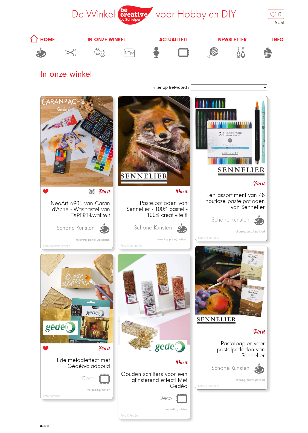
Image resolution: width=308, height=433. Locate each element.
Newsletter (232, 40)
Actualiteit (173, 40)
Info (278, 40)
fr (276, 22)
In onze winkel (107, 40)
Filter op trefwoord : (170, 87)
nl (282, 22)
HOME (41, 40)
